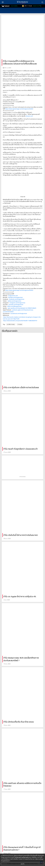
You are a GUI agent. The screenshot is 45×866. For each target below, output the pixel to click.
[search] (42, 2)
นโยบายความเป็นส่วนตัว (22, 857)
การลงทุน (20, 324)
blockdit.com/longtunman (15, 297)
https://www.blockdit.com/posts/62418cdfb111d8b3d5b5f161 (20, 320)
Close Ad (22, 196)
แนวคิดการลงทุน (11, 324)
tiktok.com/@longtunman (14, 306)
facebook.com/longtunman (16, 299)
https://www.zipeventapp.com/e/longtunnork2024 (19, 109)
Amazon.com (29, 116)
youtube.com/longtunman (16, 304)
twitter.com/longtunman (14, 301)
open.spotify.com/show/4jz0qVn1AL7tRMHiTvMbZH (22, 308)
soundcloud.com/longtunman (18, 313)
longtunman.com (13, 295)
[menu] (2, 2)
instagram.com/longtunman (17, 303)
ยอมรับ (22, 864)
